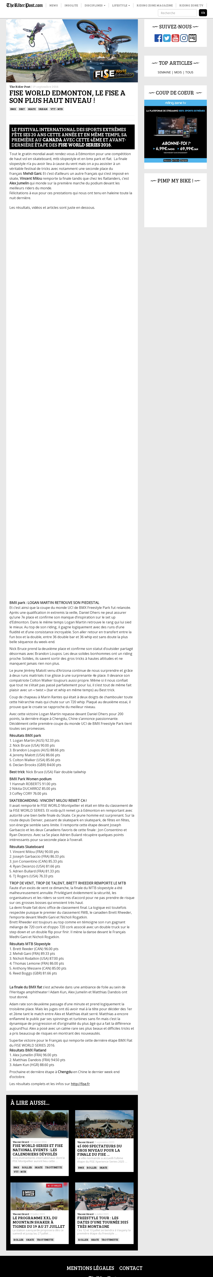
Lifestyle (121, 5)
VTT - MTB (56, 109)
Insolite (71, 5)
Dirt (22, 109)
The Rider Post (19, 87)
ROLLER (27, 1167)
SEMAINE (164, 72)
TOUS (189, 72)
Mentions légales (90, 1267)
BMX (13, 109)
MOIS (178, 72)
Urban (43, 109)
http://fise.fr (80, 1083)
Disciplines (95, 5)
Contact (130, 1267)
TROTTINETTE (53, 1167)
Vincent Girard (21, 1142)
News (53, 5)
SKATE (32, 109)
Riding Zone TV (191, 5)
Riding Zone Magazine (155, 5)
